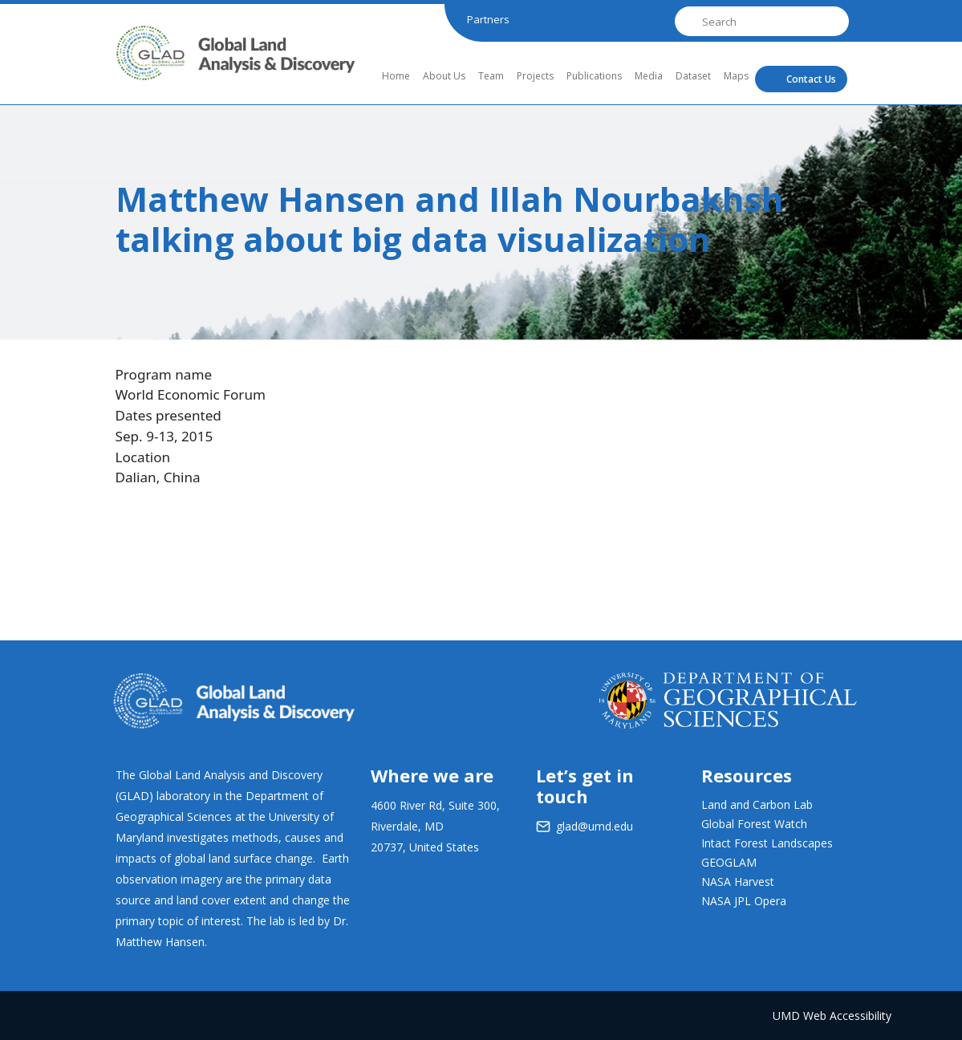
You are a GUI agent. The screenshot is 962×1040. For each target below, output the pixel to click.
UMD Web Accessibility (832, 1015)
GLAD (137, 67)
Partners (488, 19)
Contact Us (811, 79)
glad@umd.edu (594, 826)
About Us (444, 76)
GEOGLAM (729, 862)
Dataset (693, 76)
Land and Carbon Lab (757, 804)
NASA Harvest (737, 881)
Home (396, 76)
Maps (736, 76)
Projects (535, 76)
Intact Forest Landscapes (767, 843)
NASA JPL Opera (743, 900)
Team (491, 76)
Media (649, 76)
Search (687, 21)
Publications (594, 76)
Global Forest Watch (754, 823)
